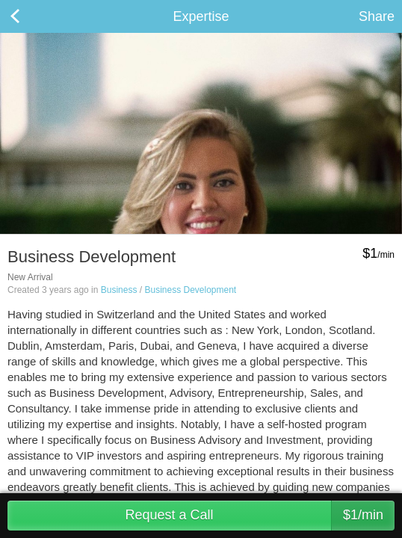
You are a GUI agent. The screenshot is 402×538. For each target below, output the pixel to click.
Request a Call (260, 516)
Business (119, 290)
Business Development (190, 290)
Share (377, 16)
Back (30, 16)
